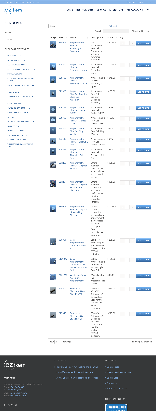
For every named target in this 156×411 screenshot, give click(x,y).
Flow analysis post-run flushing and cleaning (77, 341)
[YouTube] (14, 23)
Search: (112, 31)
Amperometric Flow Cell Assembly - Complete (77, 47)
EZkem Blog (112, 352)
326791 (63, 107)
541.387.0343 (17, 361)
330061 (63, 222)
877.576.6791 (14, 364)
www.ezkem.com (17, 370)
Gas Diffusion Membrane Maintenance (74, 346)
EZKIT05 (63, 198)
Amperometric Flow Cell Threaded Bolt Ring (77, 153)
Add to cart (143, 43)
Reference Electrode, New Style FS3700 (77, 274)
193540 (63, 138)
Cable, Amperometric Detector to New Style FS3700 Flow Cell (77, 246)
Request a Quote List (117, 363)
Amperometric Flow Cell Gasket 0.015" (77, 120)
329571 (63, 149)
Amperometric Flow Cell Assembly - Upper (77, 82)
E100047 (63, 238)
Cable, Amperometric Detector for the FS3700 (77, 227)
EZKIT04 (63, 176)
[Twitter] (10, 23)
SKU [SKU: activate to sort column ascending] (61, 37)
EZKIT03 (63, 162)
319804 (63, 128)
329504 (63, 64)
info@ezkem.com (33, 2)
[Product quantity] (127, 43)
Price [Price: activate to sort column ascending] (110, 37)
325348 (63, 293)
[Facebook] (6, 23)
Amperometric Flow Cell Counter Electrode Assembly (77, 97)
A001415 (63, 258)
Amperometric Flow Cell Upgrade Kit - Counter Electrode (77, 182)
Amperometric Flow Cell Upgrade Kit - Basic (77, 167)
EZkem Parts (113, 341)
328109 (63, 77)
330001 (63, 42)
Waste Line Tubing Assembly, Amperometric (77, 262)
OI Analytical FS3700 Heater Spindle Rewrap (77, 352)
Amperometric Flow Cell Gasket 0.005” (77, 110)
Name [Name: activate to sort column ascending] (73, 37)
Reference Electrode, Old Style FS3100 (77, 296)
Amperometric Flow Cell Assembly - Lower (77, 68)
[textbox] (54, 26)
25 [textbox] (56, 316)
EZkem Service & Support (119, 346)
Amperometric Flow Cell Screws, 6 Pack (77, 141)
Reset (114, 26)
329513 (63, 271)
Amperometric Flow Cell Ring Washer (77, 131)
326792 (63, 117)
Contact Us (112, 357)
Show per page (59, 316)
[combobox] (77, 26)
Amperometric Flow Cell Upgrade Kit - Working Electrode (77, 204)
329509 (63, 91)
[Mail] (21, 23)
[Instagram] (17, 23)
